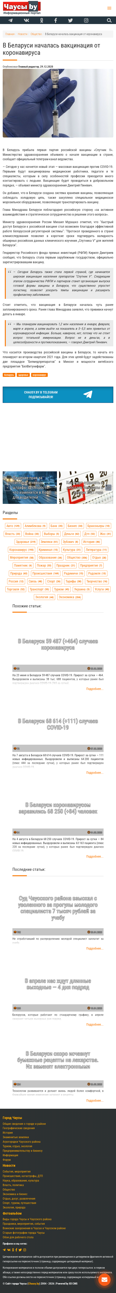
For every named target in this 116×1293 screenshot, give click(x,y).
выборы (51, 534)
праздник (65, 565)
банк (57, 526)
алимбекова (35, 526)
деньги (71, 534)
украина (82, 589)
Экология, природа (14, 1207)
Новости (9, 1165)
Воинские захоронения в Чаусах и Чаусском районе (34, 1228)
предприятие (91, 565)
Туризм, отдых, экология (17, 1146)
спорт (54, 581)
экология (44, 597)
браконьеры (99, 526)
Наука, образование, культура (21, 1180)
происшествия (45, 573)
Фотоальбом (12, 1213)
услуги (102, 589)
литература (96, 550)
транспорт (39, 589)
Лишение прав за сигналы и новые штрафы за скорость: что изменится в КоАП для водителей (32, 487)
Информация (10, 1155)
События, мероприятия (17, 1171)
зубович (70, 542)
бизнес (75, 526)
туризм (61, 589)
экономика (70, 597)
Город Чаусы (12, 1118)
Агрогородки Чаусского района (22, 1141)
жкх (105, 534)
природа (18, 573)
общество (77, 557)
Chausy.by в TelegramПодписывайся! (58, 395)
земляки (49, 542)
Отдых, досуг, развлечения (19, 1198)
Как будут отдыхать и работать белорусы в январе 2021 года (84, 487)
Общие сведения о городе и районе (24, 1124)
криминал (48, 550)
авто (13, 526)
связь (35, 581)
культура (72, 550)
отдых (99, 557)
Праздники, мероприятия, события (24, 1223)
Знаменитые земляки (16, 1137)
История (8, 1132)
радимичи (73, 573)
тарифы (73, 581)
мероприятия (22, 557)
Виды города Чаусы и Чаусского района (27, 1219)
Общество (9, 1189)
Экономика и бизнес (15, 1194)
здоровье (26, 542)
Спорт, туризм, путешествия (19, 1203)
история (91, 542)
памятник (23, 565)
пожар (44, 565)
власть (12, 534)
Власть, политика (13, 1185)
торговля (16, 589)
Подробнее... (95, 689)
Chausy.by (33, 1283)
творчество (96, 581)
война (32, 534)
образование (50, 557)
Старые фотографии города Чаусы (24, 1232)
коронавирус (21, 550)
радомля (97, 573)
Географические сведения (19, 1128)
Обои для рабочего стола (18, 1237)
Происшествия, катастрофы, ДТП (23, 1176)
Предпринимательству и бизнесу (23, 1150)
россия (16, 581)
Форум (7, 1159)
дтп (89, 534)
